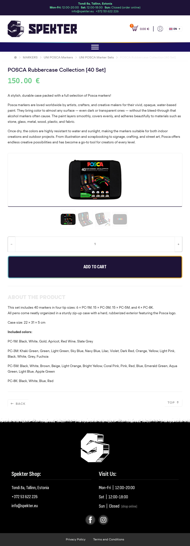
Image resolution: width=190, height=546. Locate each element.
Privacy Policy (75, 539)
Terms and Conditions (108, 539)
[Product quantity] (95, 244)
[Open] (95, 47)
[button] (174, 28)
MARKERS (30, 57)
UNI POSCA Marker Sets (96, 57)
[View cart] (138, 29)
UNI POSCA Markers (58, 57)
